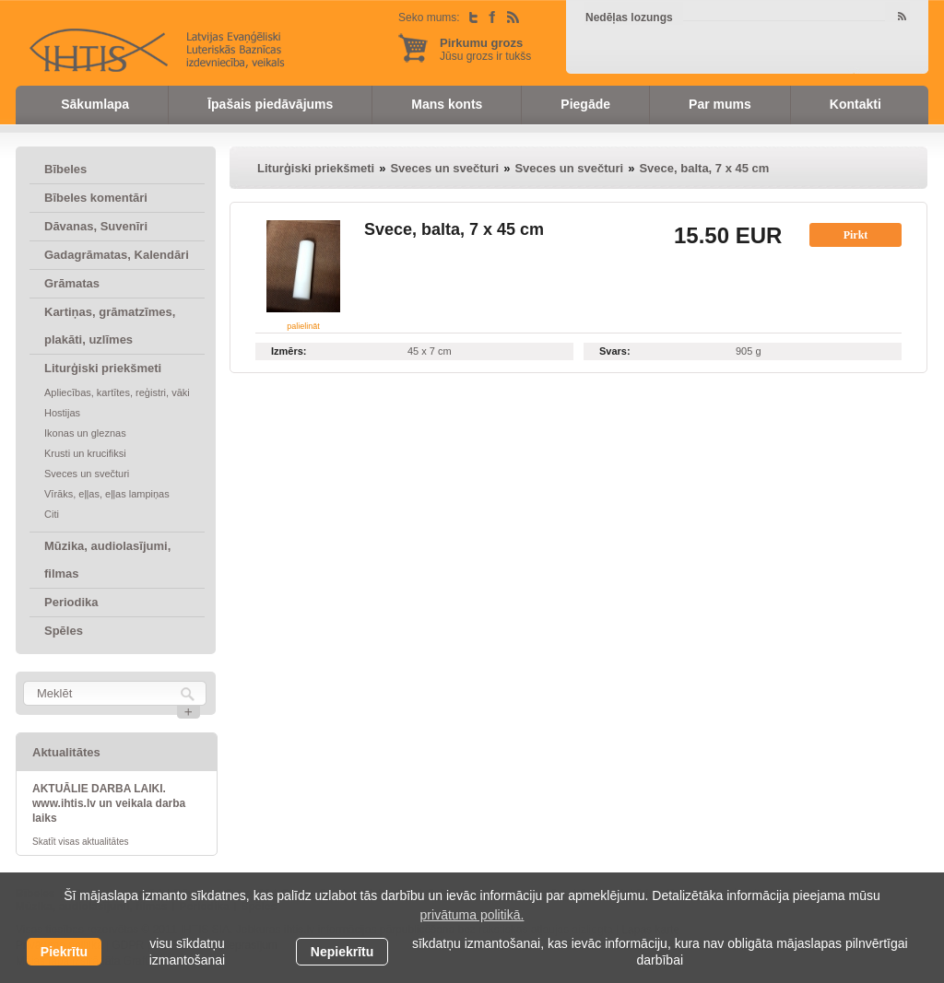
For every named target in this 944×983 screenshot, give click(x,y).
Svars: (615, 351)
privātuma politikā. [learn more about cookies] (472, 914)
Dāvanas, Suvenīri (96, 226)
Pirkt (856, 234)
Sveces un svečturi (86, 473)
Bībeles (65, 169)
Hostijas (62, 412)
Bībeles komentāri (96, 198)
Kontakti (855, 104)
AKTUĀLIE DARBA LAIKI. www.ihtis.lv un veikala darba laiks (108, 803)
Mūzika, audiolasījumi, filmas (107, 559)
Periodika (71, 602)
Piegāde (585, 104)
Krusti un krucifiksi (85, 453)
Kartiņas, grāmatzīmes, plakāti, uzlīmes (109, 325)
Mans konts (446, 104)
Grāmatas (72, 283)
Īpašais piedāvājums (270, 104)
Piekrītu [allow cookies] (64, 951)
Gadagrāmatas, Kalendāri (116, 255)
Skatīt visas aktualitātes (80, 842)
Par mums (720, 104)
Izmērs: (289, 351)
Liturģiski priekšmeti (102, 368)
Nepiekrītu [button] (342, 951)
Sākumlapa (95, 104)
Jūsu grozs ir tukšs (485, 49)
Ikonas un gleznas (85, 433)
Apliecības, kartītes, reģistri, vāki (117, 392)
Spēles (63, 631)
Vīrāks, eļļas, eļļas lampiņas (107, 493)
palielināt (303, 326)
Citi (51, 514)
